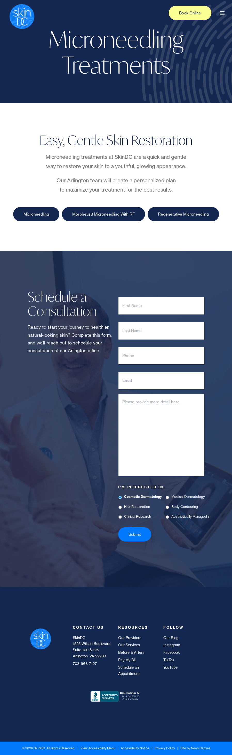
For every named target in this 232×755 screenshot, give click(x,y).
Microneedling (36, 214)
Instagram (171, 645)
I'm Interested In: (141, 487)
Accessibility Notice (135, 748)
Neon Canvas (200, 748)
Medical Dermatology (188, 496)
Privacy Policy (165, 748)
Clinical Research (137, 516)
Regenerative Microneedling (183, 214)
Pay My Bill (127, 660)
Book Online (190, 13)
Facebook (171, 652)
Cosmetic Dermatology (142, 496)
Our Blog (170, 637)
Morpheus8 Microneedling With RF (103, 214)
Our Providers (129, 637)
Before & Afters (131, 652)
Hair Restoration (137, 507)
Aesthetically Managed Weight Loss (189, 516)
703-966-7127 (85, 663)
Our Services (129, 645)
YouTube (170, 667)
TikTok (168, 660)
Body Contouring (184, 507)
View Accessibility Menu (98, 748)
